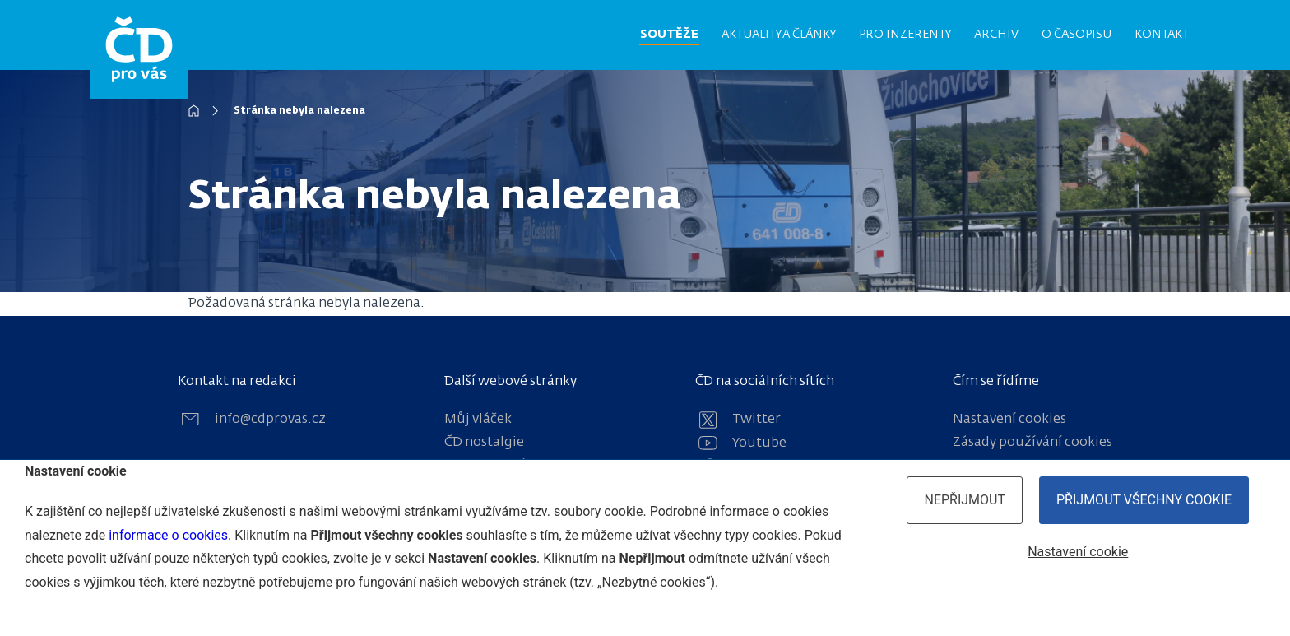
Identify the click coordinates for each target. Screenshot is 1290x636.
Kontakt (1162, 34)
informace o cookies (168, 535)
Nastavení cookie (1078, 551)
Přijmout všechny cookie (1144, 500)
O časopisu (1076, 34)
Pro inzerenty (905, 34)
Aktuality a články (779, 34)
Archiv (996, 34)
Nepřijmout (964, 500)
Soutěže (669, 34)
